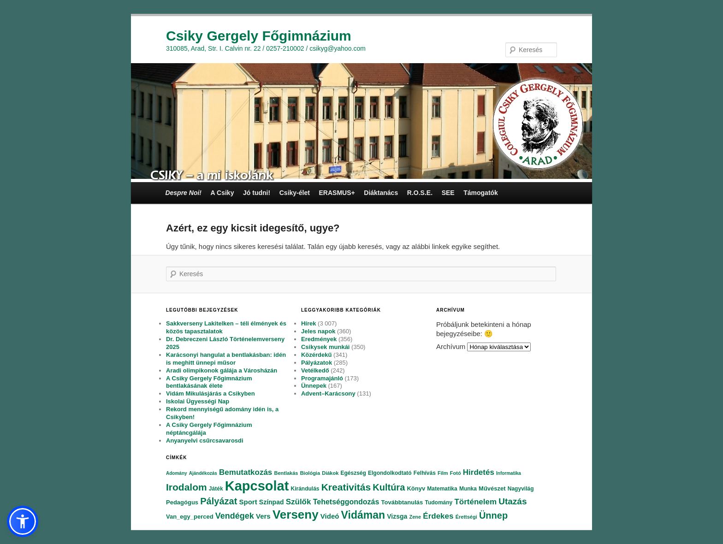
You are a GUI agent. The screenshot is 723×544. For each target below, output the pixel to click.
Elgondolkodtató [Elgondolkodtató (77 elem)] (390, 473)
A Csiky (222, 192)
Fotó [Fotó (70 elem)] (455, 473)
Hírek (308, 323)
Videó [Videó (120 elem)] (329, 516)
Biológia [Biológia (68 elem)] (310, 473)
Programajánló (322, 378)
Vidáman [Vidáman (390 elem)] (363, 515)
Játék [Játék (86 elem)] (216, 488)
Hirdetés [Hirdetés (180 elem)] (478, 472)
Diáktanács (381, 192)
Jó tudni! (256, 192)
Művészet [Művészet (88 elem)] (492, 488)
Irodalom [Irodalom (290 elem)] (186, 487)
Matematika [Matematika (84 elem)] (442, 488)
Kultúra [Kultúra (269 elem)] (389, 487)
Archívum (450, 346)
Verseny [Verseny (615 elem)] (296, 514)
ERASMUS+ (337, 192)
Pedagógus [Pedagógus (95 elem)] (182, 502)
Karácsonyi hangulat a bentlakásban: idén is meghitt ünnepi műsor (226, 358)
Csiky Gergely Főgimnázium (258, 35)
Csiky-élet (294, 192)
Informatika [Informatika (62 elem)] (508, 473)
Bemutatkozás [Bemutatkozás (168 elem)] (245, 472)
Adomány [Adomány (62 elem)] (176, 473)
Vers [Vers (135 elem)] (263, 516)
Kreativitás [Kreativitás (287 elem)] (346, 487)
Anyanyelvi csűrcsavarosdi (204, 440)
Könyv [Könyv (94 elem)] (416, 488)
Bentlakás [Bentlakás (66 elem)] (286, 473)
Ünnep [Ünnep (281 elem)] (493, 515)
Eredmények (319, 339)
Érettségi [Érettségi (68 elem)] (466, 517)
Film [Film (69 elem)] (443, 473)
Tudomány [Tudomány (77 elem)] (438, 502)
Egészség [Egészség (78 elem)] (353, 473)
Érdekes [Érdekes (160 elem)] (438, 516)
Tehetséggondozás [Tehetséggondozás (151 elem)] (346, 502)
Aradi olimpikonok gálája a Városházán (221, 370)
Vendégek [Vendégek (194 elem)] (234, 515)
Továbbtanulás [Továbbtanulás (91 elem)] (402, 502)
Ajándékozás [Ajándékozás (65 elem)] (203, 473)
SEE (448, 192)
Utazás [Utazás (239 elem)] (512, 501)
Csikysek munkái (325, 346)
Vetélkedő (315, 370)
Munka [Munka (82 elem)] (468, 488)
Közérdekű (316, 354)
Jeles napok (318, 331)
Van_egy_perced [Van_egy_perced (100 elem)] (189, 516)
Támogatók (480, 192)
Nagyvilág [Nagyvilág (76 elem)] (521, 488)
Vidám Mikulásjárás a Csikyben (210, 393)
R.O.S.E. (420, 192)
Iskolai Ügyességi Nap (197, 401)
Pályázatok (316, 362)
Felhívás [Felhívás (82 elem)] (425, 473)
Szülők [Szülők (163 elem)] (298, 501)
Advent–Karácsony (328, 393)
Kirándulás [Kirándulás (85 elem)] (305, 488)
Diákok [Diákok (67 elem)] (330, 473)
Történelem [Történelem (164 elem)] (475, 501)
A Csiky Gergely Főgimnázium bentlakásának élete (209, 382)
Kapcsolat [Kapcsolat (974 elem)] (257, 486)
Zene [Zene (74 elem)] (415, 517)
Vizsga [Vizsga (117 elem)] (397, 516)
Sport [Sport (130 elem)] (248, 502)
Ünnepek (313, 385)
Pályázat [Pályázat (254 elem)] (218, 501)
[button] (22, 521)
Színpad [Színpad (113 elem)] (271, 502)
